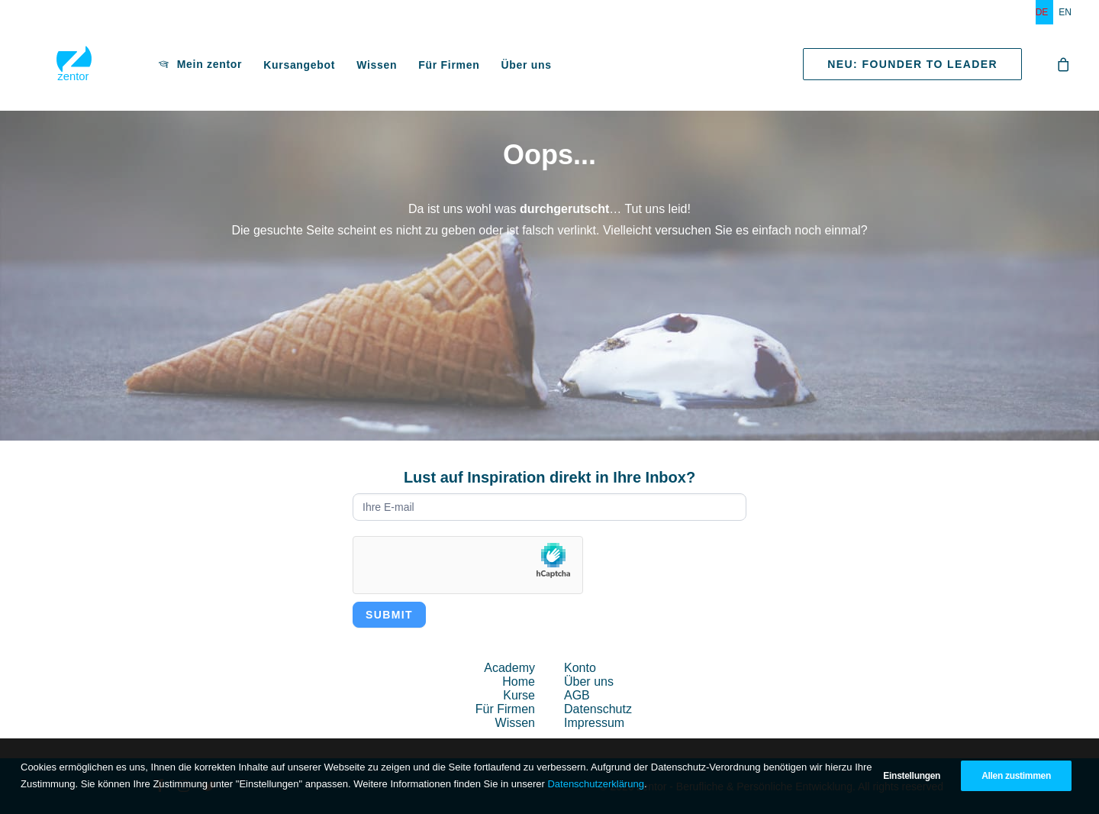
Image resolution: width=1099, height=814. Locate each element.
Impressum (594, 722)
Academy (509, 667)
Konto (580, 667)
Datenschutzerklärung (595, 784)
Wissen (329, 69)
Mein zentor (162, 68)
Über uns (478, 69)
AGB (577, 695)
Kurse (519, 695)
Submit (389, 615)
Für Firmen (401, 69)
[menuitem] (1045, 12)
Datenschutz (598, 709)
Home (518, 681)
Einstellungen (911, 775)
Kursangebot (252, 69)
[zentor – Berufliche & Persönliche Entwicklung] (50, 68)
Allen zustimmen (1016, 775)
